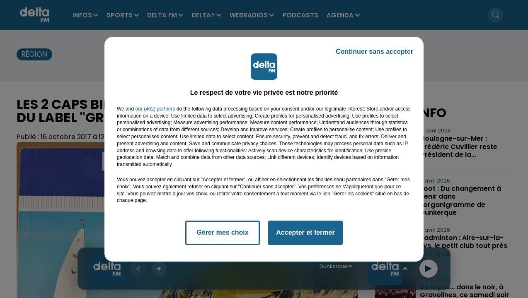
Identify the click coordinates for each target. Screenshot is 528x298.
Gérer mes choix (222, 232)
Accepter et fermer (305, 232)
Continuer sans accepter (374, 51)
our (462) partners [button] (155, 109)
